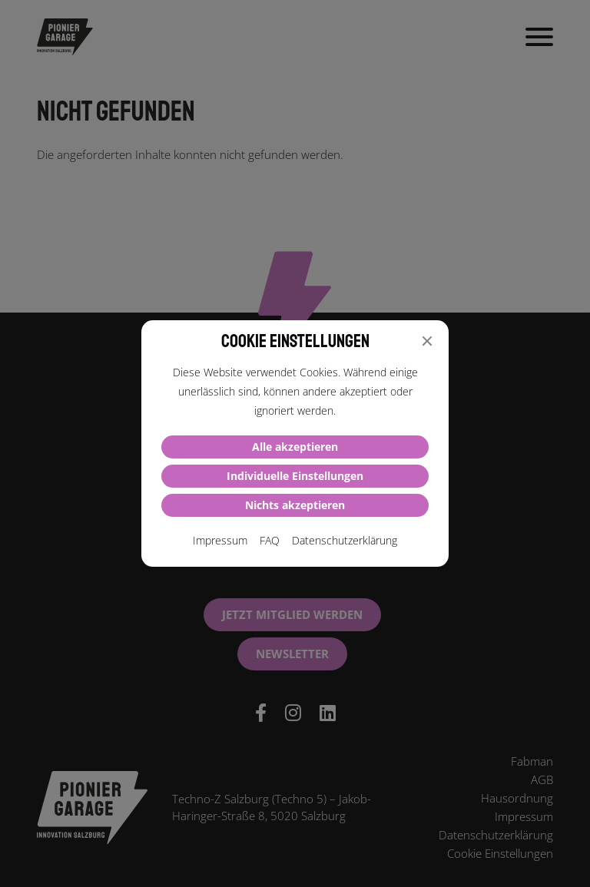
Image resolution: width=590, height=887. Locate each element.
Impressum (220, 540)
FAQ (270, 540)
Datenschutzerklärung (344, 540)
